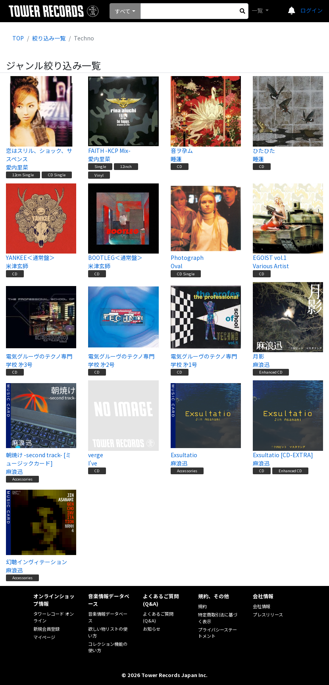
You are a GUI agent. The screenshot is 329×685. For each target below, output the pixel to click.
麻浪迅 (261, 364)
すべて (123, 11)
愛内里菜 (17, 167)
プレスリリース (268, 614)
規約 (202, 606)
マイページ (44, 637)
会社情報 (261, 606)
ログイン (311, 10)
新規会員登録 (46, 629)
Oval (176, 266)
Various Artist (271, 266)
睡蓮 (176, 159)
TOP (18, 38)
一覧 (258, 10)
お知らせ (151, 629)
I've (92, 463)
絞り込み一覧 (48, 38)
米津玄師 (17, 266)
